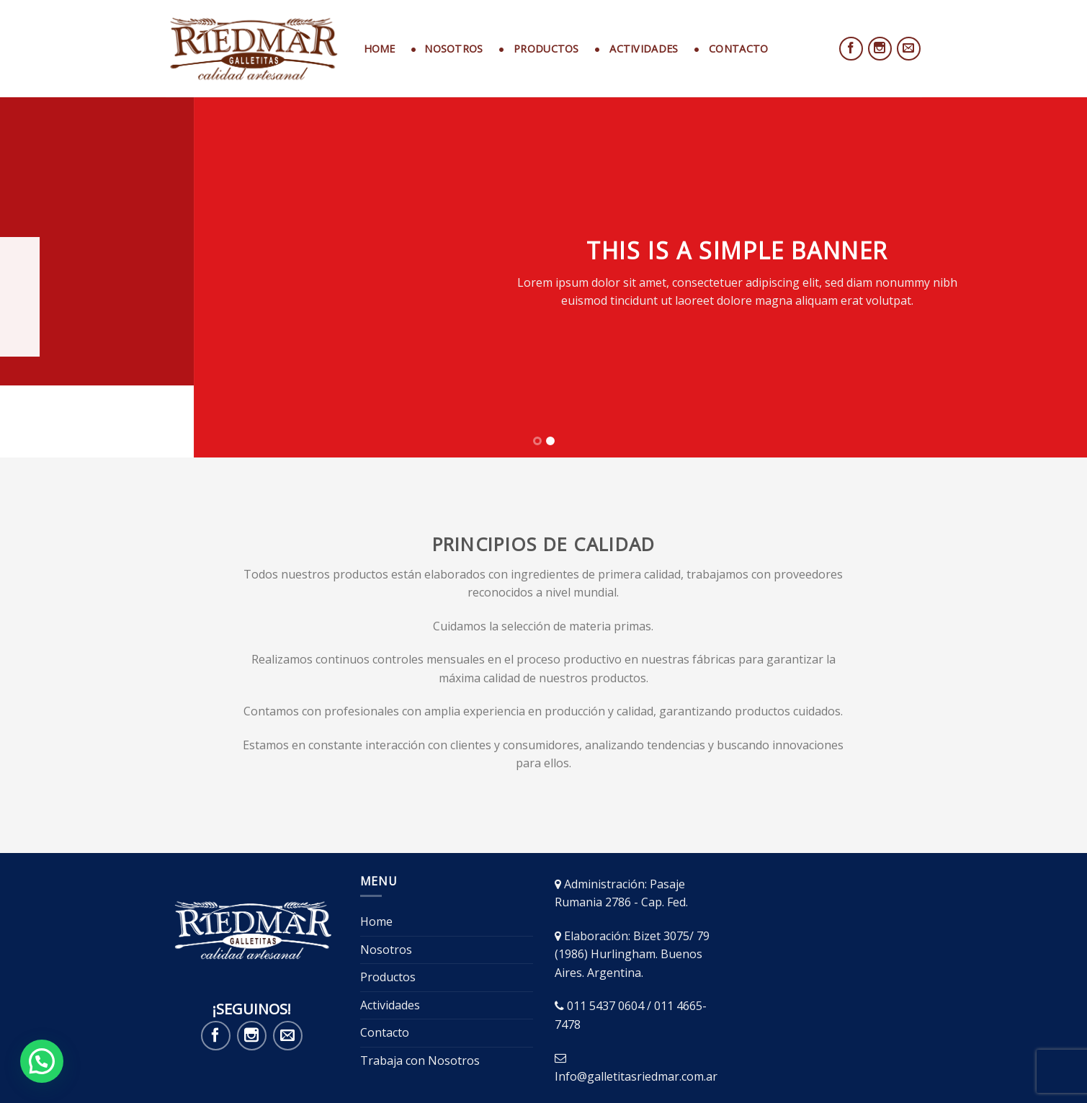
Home (379, 48)
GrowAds (900, 1067)
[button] (41, 1061)
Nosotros (386, 877)
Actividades (390, 933)
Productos (388, 905)
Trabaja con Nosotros (420, 988)
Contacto (384, 960)
